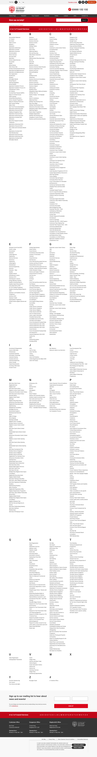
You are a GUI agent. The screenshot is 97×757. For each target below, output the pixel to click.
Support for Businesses (55, 546)
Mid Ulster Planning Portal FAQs (16, 478)
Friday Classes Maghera (35, 310)
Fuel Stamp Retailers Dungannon (37, 294)
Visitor (56, 16)
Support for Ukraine (54, 610)
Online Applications (54, 402)
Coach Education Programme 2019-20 (58, 171)
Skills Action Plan (54, 548)
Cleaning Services (54, 84)
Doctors (71, 58)
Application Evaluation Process (16, 86)
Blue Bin (31, 60)
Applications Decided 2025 (15, 138)
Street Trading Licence (55, 570)
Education (11, 252)
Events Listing (12, 249)
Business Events (33, 42)
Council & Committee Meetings (57, 68)
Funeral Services (33, 258)
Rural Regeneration (33, 543)
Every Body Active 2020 (14, 285)
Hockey (71, 249)
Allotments (11, 46)
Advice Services (13, 54)
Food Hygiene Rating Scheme (36, 301)
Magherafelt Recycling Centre (16, 404)
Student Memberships (55, 649)
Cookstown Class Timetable (56, 150)
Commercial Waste (54, 58)
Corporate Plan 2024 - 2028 (56, 209)
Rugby (30, 545)
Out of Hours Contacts (55, 400)
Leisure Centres (73, 355)
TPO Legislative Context (75, 607)
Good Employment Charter (56, 330)
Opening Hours (53, 397)
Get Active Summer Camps (56, 320)
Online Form (52, 406)
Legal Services (73, 353)
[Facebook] (79, 2)
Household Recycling (75, 252)
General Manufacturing (55, 261)
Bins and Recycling (33, 53)
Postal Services (73, 406)
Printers (71, 414)
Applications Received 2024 (15, 126)
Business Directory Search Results (37, 67)
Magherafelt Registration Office (16, 489)
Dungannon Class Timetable (76, 75)
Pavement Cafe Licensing (76, 494)
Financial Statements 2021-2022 (37, 324)
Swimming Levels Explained (56, 609)
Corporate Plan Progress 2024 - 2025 (58, 224)
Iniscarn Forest (12, 367)
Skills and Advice (54, 565)
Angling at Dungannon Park (15, 112)
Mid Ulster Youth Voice (14, 468)
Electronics (11, 259)
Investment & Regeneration (15, 348)
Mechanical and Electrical (15, 412)
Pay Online (72, 444)
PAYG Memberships (74, 536)
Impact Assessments (14, 364)
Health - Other (73, 277)
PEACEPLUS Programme (76, 515)
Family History (32, 249)
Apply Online (12, 105)
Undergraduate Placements (15, 659)
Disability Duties (74, 93)
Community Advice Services (56, 179)
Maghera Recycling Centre (15, 400)
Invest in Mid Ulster (13, 350)
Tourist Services (73, 553)
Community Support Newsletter (57, 198)
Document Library (74, 103)
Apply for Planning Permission (16, 101)
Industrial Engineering (14, 360)
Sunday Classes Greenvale (56, 598)
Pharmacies (72, 419)
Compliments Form (54, 240)
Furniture (31, 277)
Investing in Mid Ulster (14, 365)
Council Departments (54, 74)
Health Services (73, 258)
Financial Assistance (34, 339)
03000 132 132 (80, 9)
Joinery (31, 353)
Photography (73, 404)
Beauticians (32, 77)
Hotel (71, 261)
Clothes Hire (52, 105)
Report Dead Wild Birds (34, 626)
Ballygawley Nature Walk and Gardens (38, 91)
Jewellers (31, 355)
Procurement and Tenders (76, 388)
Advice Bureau (12, 65)
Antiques (11, 77)
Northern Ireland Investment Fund (37, 397)
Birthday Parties (33, 46)
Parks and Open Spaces (75, 393)
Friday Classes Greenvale (35, 311)
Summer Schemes (54, 617)
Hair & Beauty (73, 270)
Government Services (55, 258)
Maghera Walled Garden (14, 477)
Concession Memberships (56, 226)
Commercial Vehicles (54, 96)
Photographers (73, 412)
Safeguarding (53, 630)
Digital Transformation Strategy (77, 110)
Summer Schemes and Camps (57, 616)
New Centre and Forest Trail (35, 399)
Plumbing (72, 409)
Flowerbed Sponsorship (35, 317)
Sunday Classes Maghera (56, 595)
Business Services (33, 70)
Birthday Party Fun (33, 93)
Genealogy (52, 254)
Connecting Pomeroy (54, 165)
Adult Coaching (12, 96)
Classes (51, 41)
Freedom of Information (34, 254)
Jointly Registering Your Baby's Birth (37, 358)
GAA (51, 249)
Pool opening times (74, 386)
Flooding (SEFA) (33, 341)
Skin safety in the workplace (56, 577)
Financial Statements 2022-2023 (37, 325)
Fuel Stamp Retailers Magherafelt (37, 296)
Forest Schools (33, 251)
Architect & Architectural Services (17, 68)
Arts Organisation (13, 74)
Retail (30, 562)
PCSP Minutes (73, 489)
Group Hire (52, 299)
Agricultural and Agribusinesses (16, 70)
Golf (50, 251)
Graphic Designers (54, 265)
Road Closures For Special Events (37, 584)
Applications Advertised (14, 48)
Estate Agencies (13, 254)
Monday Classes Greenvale (15, 454)
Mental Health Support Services (16, 466)
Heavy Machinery (74, 268)
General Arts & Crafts (54, 272)
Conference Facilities (55, 89)
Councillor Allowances (55, 138)
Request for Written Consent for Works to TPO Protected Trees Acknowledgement (36, 619)
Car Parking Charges (54, 131)
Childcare (52, 82)
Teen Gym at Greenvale (75, 597)
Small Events (53, 600)
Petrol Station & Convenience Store (78, 428)
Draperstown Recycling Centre (77, 44)
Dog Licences (73, 67)
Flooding (31, 304)
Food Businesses (33, 298)
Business (46, 16)
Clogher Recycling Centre (55, 61)
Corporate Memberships (55, 228)
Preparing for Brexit (74, 480)
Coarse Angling (53, 176)
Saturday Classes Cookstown (56, 584)
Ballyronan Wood (33, 100)
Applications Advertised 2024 (16, 124)
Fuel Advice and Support (35, 320)
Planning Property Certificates (77, 513)
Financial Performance (34, 287)
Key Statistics (53, 348)
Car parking (52, 122)
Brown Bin (31, 61)
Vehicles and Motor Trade (35, 661)
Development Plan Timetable (76, 91)
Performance (73, 433)
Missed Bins (12, 494)
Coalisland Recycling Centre (56, 60)
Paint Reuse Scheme (75, 518)
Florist (30, 280)
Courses (51, 46)
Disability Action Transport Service (78, 74)
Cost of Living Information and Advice (58, 191)
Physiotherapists (74, 416)
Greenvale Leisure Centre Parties (57, 247)
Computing (52, 93)
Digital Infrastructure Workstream (77, 120)
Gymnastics (52, 252)
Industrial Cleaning (13, 357)
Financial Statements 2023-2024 (37, 327)
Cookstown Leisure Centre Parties (58, 48)
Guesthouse (52, 259)
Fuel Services (32, 259)
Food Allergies (32, 299)
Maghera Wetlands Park (14, 501)
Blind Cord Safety (33, 80)
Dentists (72, 56)
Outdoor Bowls (53, 407)
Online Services (53, 399)
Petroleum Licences (74, 449)
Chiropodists (53, 108)
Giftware (51, 282)
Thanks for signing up (75, 590)
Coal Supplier (53, 106)
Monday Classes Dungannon (15, 451)
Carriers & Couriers (54, 98)
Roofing (31, 567)
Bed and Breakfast (33, 72)
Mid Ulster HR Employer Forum (16, 511)
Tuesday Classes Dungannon (76, 572)
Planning (72, 390)
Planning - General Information (77, 511)
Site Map (52, 543)
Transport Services (74, 558)
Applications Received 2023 (15, 113)
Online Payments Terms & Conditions (58, 383)
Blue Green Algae (33, 103)
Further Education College (35, 270)
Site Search (52, 545)
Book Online (32, 49)
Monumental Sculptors (14, 411)
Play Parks (72, 503)
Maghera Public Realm (14, 397)
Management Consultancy (15, 407)
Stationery (52, 562)
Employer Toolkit (13, 298)
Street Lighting (53, 579)
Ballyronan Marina (33, 51)
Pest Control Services (75, 432)
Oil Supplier (52, 390)
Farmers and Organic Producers (36, 272)
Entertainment (12, 265)
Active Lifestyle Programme (15, 100)
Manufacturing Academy (14, 485)
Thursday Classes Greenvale (76, 581)
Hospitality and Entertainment (77, 256)
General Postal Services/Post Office (58, 289)
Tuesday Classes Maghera (76, 576)
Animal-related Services (14, 60)
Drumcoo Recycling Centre (76, 42)
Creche (51, 91)
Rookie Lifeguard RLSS (34, 574)
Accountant (11, 61)
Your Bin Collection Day (14, 680)
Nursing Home (32, 386)
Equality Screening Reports (15, 282)
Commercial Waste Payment (56, 127)
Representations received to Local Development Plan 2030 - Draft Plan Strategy (37, 598)
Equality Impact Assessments (16, 284)
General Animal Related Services (57, 285)
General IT (52, 273)
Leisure (66, 16)
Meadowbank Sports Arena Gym (16, 463)
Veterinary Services (34, 670)
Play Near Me (73, 395)
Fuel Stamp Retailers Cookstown (37, 285)
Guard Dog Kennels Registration (57, 292)
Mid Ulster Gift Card (13, 470)
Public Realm (73, 385)
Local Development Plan (75, 348)
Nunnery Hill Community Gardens (37, 395)
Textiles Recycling (74, 550)
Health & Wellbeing (74, 278)
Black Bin (31, 63)
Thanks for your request (75, 591)
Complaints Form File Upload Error (58, 231)
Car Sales (52, 94)
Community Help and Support (56, 178)
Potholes (72, 456)
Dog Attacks (73, 63)
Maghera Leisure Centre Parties (16, 390)
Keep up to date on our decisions (57, 350)
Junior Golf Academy (34, 357)
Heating (71, 263)
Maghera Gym (12, 386)
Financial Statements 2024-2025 (37, 334)
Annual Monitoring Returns (15, 98)
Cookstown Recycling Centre (56, 65)
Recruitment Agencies (34, 572)
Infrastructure (12, 352)
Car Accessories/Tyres (55, 112)
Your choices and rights (14, 684)
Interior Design (12, 362)
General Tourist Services (55, 275)
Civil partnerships (54, 49)
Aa (16, 2)
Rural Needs (32, 583)
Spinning (52, 604)
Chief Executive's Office (55, 75)
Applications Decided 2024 (15, 131)
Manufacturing (12, 406)
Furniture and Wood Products (36, 263)
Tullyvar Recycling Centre (76, 551)
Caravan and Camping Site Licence (58, 124)
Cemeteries (52, 51)
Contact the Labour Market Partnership (59, 200)
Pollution (72, 452)
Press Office (73, 397)
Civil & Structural (53, 103)
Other (51, 388)
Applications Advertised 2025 (16, 136)
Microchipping (12, 418)
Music (10, 414)
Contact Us (85, 16)
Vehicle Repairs (33, 663)
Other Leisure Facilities (55, 393)
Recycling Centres (33, 553)
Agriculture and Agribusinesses (16, 72)
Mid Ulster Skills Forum (14, 383)
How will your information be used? (78, 287)
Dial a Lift (72, 72)
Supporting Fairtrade (54, 605)
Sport (51, 551)
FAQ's (30, 337)
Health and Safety (74, 284)
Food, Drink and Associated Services (38, 261)
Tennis (71, 593)
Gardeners (52, 266)
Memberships (12, 510)
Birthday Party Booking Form (36, 101)
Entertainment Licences (14, 278)
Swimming (52, 550)
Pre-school (72, 426)
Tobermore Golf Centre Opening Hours (79, 570)
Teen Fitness (73, 598)
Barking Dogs (32, 87)
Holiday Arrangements (75, 301)
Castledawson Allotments (56, 146)
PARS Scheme (73, 482)
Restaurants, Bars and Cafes (36, 569)
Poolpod (72, 478)
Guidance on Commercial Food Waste (58, 294)
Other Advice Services (55, 392)
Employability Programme (15, 299)
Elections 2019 (12, 277)
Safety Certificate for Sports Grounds (58, 567)
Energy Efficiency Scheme (15, 280)
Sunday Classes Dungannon (56, 591)
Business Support (33, 86)
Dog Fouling (72, 65)
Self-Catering (53, 558)
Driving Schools (73, 54)
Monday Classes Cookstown (16, 423)
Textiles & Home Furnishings (76, 557)
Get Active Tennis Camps (55, 324)
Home (16, 25)
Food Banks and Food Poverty (36, 318)
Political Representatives (76, 430)
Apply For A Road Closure (15, 94)
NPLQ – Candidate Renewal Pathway (38, 407)
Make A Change (12, 416)
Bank (30, 74)
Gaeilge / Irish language (55, 313)
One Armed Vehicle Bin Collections (58, 409)
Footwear (31, 278)
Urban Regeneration (13, 657)
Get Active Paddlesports (55, 322)
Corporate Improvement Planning (57, 119)
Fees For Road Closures (35, 313)
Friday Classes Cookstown (35, 306)
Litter (71, 360)
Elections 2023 (12, 296)
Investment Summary (14, 353)
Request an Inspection (34, 579)
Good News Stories (54, 327)
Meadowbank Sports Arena (15, 461)
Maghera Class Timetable (15, 421)
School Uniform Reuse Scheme (57, 619)
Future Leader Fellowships (35, 315)
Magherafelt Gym (13, 385)
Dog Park (72, 126)
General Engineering (54, 278)
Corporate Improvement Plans (57, 120)
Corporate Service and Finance (57, 79)
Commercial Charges (54, 129)
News (30, 385)
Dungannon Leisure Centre (76, 105)
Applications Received (14, 51)
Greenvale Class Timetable (56, 303)
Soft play (52, 557)
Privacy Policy (73, 383)
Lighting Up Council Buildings (76, 362)
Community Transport (54, 145)
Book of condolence (34, 98)
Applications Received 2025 (15, 134)
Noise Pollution (33, 393)
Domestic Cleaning (74, 49)
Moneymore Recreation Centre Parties (18, 392)
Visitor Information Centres (35, 664)
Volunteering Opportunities (35, 673)
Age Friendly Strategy (14, 103)
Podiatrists (72, 418)
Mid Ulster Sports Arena (14, 388)
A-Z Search (11, 39)
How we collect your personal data (78, 285)
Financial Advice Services (35, 265)
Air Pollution (12, 91)
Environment (12, 251)
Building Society (33, 75)
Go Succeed (52, 329)
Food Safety (32, 303)
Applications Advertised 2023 (16, 115)
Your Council (35, 16)
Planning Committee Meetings (77, 463)
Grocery (51, 277)
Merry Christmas (13, 487)
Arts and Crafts (12, 56)
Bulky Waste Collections (35, 54)
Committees (52, 139)
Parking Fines (73, 442)
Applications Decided (14, 49)
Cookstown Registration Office (57, 193)
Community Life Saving (55, 148)
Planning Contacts (74, 402)
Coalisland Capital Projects (56, 190)
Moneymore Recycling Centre (16, 402)
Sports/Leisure (53, 564)
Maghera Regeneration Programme (17, 491)
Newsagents (32, 390)
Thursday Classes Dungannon (77, 574)
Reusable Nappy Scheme (35, 602)
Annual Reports (12, 80)
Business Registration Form (35, 68)
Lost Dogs (72, 357)
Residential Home (33, 565)
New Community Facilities (35, 400)
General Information (54, 296)
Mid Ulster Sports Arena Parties (16, 393)
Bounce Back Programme (35, 112)
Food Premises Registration (36, 291)
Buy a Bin (31, 56)
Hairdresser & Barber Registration (78, 282)
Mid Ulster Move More (14, 464)
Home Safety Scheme (75, 280)
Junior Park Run (33, 352)
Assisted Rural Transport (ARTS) (16, 93)
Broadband (31, 44)
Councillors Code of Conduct (56, 164)
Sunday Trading (53, 572)
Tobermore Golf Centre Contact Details (79, 569)
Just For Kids (32, 350)
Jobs (74, 16)
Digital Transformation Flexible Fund (78, 124)
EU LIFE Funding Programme (16, 287)
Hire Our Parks (73, 251)
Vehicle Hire (32, 666)
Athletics (11, 44)
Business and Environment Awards (37, 119)
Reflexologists (32, 570)
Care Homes (52, 80)
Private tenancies (74, 517)
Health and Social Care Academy (77, 296)
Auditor (10, 63)
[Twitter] (83, 2)
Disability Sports (74, 96)
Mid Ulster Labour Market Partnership (18, 480)
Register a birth (33, 548)
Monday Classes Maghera (15, 452)
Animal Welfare (12, 84)
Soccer (51, 553)
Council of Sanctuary (54, 219)
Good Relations (53, 298)
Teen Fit (71, 548)
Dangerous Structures (75, 70)
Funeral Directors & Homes (35, 273)
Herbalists (72, 272)
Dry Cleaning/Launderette (76, 51)
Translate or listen (72, 2)
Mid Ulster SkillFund (14, 508)
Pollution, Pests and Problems (77, 451)
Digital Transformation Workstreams (78, 113)
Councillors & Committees (56, 136)
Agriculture (11, 58)
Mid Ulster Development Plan (16, 449)
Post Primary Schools (75, 423)
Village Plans (32, 659)
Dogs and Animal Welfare (76, 46)
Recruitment (32, 564)
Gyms (51, 263)
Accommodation (13, 53)
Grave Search (53, 311)
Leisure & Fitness (74, 352)
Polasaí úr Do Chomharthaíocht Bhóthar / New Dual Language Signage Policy (79, 473)
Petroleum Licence (74, 438)
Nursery (31, 388)
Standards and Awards (55, 583)
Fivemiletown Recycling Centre (36, 252)
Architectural (12, 75)
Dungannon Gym (73, 37)
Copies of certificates (55, 54)
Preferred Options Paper (75, 461)
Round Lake (32, 551)
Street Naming (53, 576)
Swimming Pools (54, 555)
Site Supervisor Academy (55, 650)
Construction (52, 86)
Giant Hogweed (53, 317)
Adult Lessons (12, 42)
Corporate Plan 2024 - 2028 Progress (58, 221)
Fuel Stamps (32, 284)
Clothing (51, 100)
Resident (23, 16)
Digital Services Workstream (76, 119)
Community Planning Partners (56, 134)
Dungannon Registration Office (77, 122)
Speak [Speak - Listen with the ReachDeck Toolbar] (92, 2)
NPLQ (30, 392)
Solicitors (52, 560)
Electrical (11, 268)
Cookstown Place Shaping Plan (57, 223)
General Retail (53, 284)
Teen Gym (72, 595)
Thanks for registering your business (78, 600)
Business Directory (33, 41)
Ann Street (11, 41)
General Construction (54, 270)
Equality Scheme (13, 273)
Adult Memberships (13, 133)
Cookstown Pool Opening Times (57, 160)
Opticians (52, 386)
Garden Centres (53, 268)
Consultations (53, 117)
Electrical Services (13, 258)
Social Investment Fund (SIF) (56, 581)
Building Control (33, 89)
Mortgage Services (13, 409)
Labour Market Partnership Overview (78, 369)
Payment (72, 445)
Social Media (53, 623)
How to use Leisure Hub (75, 294)
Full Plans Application (34, 292)
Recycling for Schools (34, 555)
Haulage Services (74, 265)
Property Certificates (75, 447)
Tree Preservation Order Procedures (78, 609)
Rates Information (33, 560)
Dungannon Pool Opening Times (77, 94)
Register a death (33, 550)
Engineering (12, 256)
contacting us (15, 706)
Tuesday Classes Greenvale (76, 579)
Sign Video (52, 607)
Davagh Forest (73, 41)
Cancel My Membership (55, 230)
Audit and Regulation (14, 82)
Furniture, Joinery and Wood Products (38, 268)
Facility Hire (32, 336)
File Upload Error (33, 332)
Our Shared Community (55, 404)
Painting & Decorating (75, 411)
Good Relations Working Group (57, 315)
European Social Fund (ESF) (15, 247)
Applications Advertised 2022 (16, 108)
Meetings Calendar (13, 419)
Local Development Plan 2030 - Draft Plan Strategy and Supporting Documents (78, 365)
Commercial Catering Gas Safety (57, 185)
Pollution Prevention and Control (77, 440)
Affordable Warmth (13, 79)
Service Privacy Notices (55, 621)
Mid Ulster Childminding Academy (17, 506)
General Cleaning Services (56, 280)
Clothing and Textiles (54, 87)
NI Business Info (33, 383)
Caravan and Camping (55, 56)
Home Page (12, 16)
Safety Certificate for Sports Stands (58, 569)
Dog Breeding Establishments (77, 68)
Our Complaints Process (55, 411)
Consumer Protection (54, 141)
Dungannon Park (73, 39)
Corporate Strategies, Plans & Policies (59, 70)
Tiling (71, 555)
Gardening (52, 256)
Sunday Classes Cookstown (56, 586)
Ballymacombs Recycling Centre (36, 58)
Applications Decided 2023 (15, 117)
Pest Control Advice (74, 454)
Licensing (72, 358)
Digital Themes (73, 112)
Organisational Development (56, 385)
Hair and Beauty (73, 254)
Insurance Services (13, 358)
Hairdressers (73, 266)
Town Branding (73, 543)
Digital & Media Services (75, 53)
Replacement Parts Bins (35, 557)
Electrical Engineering (14, 266)
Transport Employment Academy (77, 605)
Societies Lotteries (54, 602)
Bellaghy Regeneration (34, 113)
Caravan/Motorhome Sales (56, 115)
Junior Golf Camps (33, 360)
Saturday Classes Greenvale (56, 597)
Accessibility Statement (14, 37)
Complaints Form (54, 204)
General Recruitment (54, 291)
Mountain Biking (13, 395)
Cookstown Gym (53, 42)
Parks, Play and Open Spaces (77, 392)
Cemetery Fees (53, 53)
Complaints (52, 202)
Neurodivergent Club (34, 402)
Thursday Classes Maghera (76, 577)
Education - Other (13, 270)
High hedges (73, 292)
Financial (31, 256)
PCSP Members (73, 487)
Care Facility (52, 113)
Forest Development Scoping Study (37, 322)
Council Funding (53, 39)
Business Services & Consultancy (37, 79)
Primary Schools (73, 421)
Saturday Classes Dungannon (56, 590)
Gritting (51, 301)
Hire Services (73, 259)
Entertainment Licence (14, 275)
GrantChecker (53, 334)
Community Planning (54, 67)
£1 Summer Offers (54, 680)
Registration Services (34, 546)
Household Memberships (76, 299)
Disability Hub (73, 98)
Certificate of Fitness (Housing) (57, 126)
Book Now (31, 48)
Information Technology (14, 355)
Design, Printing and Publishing (77, 48)
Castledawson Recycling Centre (57, 63)
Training (71, 564)
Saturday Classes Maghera (56, 593)
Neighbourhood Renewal (35, 404)
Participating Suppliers (75, 435)
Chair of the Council (54, 162)
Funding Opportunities (34, 247)
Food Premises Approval (35, 289)
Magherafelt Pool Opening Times (17, 456)
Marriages (11, 399)
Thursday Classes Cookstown (77, 567)
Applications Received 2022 (15, 110)
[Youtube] (86, 2)
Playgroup (72, 407)
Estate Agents (12, 263)
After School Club (13, 67)
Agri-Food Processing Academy (16, 106)
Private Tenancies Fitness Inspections (79, 470)
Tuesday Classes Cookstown (76, 565)
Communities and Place (55, 77)
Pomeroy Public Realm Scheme (77, 497)
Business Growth (33, 39)
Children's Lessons (54, 44)
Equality (11, 272)
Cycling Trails (53, 155)
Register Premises (33, 581)
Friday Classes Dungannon (35, 308)
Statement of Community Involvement (58, 588)
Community (52, 143)
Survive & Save (53, 574)
